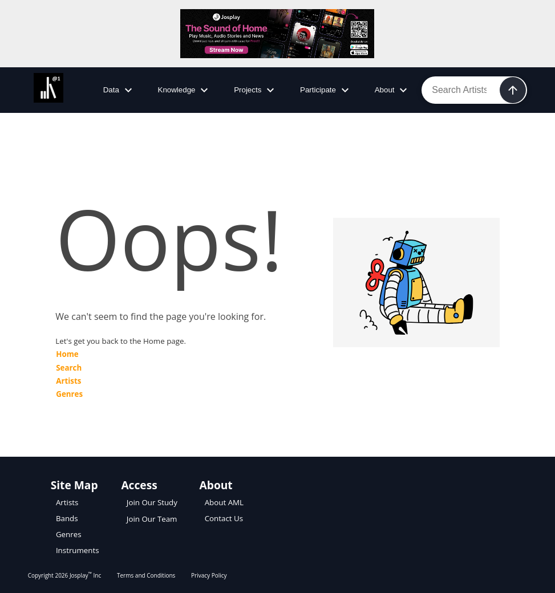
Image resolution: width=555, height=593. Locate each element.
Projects (255, 90)
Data (119, 90)
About (393, 90)
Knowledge (185, 90)
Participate (326, 90)
